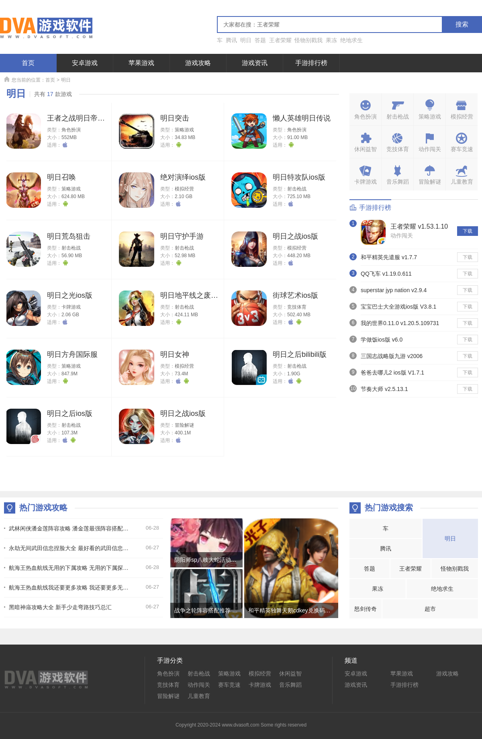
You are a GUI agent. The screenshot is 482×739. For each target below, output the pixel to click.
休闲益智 (290, 673)
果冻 (331, 40)
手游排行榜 (311, 62)
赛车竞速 (229, 685)
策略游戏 (184, 130)
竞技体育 (296, 307)
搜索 (461, 24)
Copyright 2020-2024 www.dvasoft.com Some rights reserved (241, 725)
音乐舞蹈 (290, 685)
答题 (260, 40)
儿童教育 (199, 696)
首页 (28, 62)
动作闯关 (401, 235)
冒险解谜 (184, 425)
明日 (245, 40)
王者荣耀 (280, 40)
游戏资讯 (255, 62)
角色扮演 (71, 130)
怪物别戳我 (308, 40)
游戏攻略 (198, 62)
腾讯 (231, 40)
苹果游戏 (141, 62)
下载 (467, 231)
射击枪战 (296, 189)
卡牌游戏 (71, 307)
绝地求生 (351, 40)
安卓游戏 (85, 62)
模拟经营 (184, 189)
